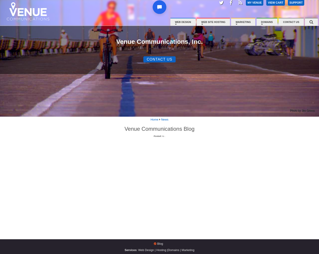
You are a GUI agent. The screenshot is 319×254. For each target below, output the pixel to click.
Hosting (161, 250)
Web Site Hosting (213, 22)
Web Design (183, 22)
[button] (160, 9)
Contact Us (291, 22)
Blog (160, 243)
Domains (267, 22)
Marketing (243, 22)
